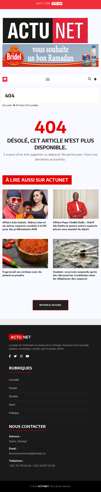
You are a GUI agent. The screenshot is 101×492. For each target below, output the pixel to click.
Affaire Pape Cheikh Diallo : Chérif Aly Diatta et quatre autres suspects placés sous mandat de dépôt (75, 226)
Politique (14, 413)
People (13, 388)
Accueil (6, 105)
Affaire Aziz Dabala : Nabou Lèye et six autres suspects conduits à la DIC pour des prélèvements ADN (24, 226)
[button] (89, 79)
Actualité (14, 379)
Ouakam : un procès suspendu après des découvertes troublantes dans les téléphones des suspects (75, 275)
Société (13, 396)
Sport (12, 404)
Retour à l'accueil (50, 305)
